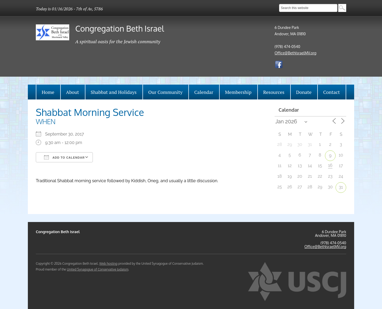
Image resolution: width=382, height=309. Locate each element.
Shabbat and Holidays (114, 92)
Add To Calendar (64, 157)
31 (341, 187)
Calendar (203, 92)
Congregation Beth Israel (119, 28)
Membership (238, 92)
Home (48, 92)
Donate (303, 92)
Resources (273, 92)
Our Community (165, 92)
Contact (331, 92)
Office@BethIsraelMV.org (295, 53)
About (72, 92)
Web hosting (108, 264)
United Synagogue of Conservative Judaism (97, 269)
